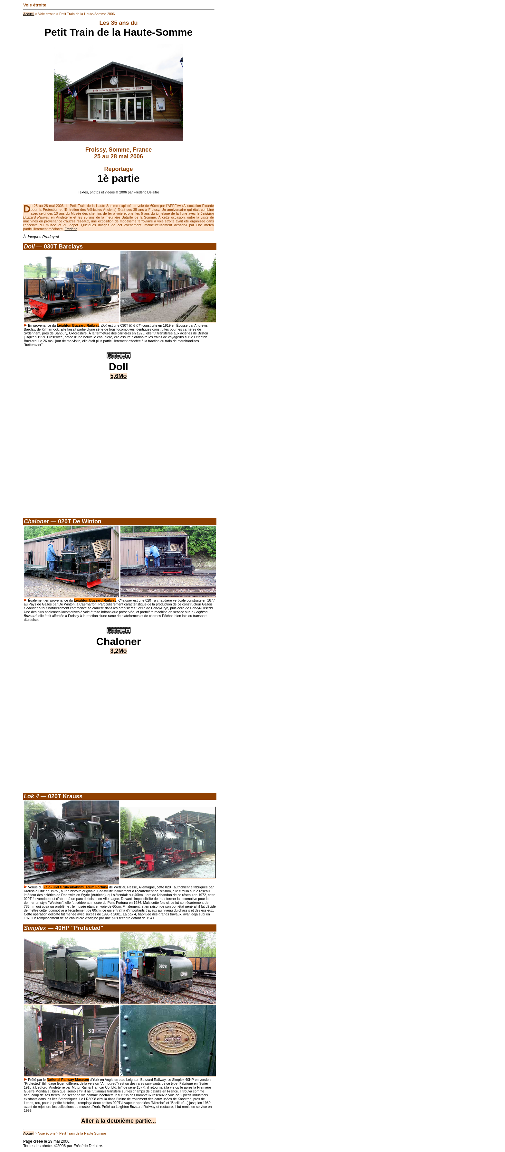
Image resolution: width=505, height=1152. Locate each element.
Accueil (28, 14)
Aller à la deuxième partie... (118, 1121)
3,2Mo (118, 651)
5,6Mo (118, 376)
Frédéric (71, 229)
